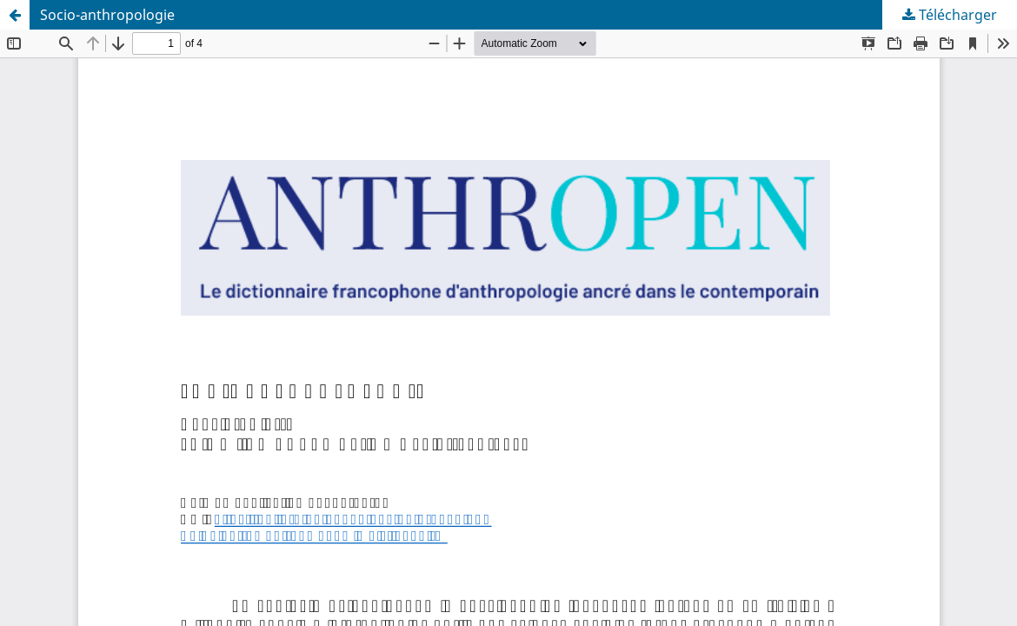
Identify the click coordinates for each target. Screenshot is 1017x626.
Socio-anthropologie (107, 14)
